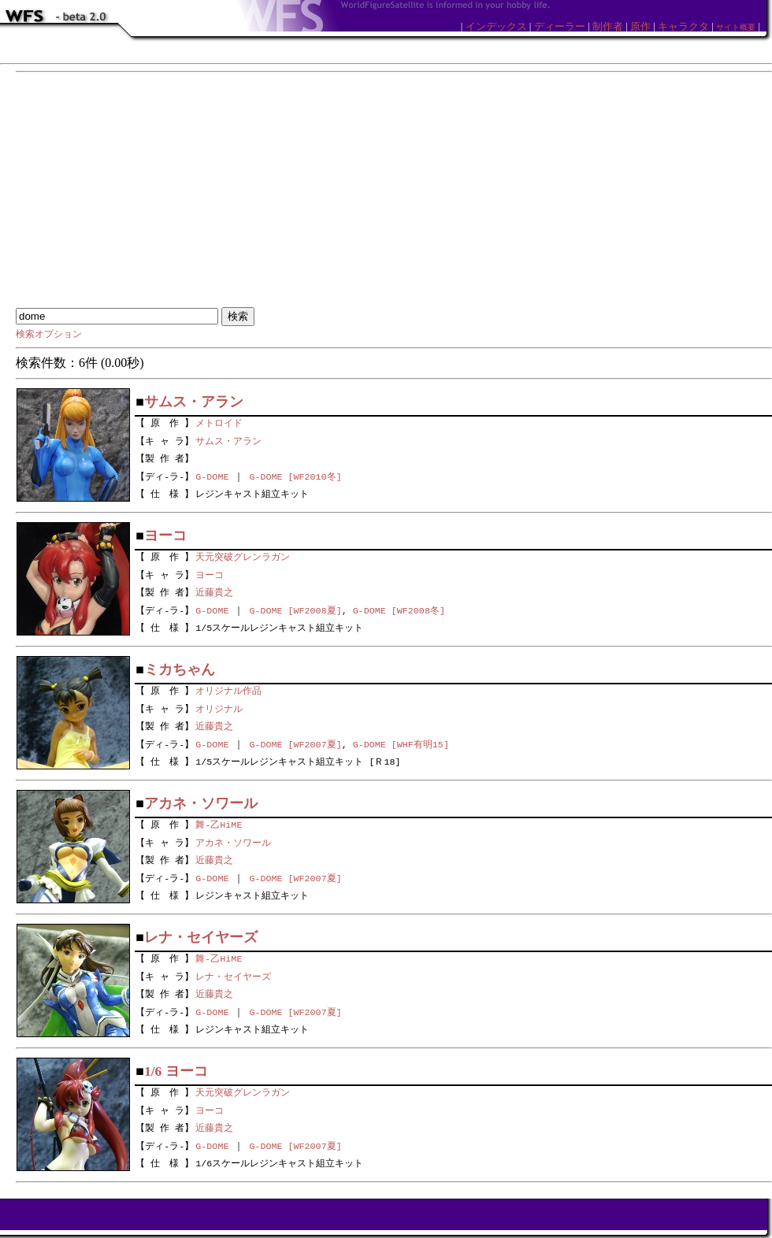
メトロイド (219, 421)
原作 (640, 26)
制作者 (607, 26)
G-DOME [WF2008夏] (295, 610)
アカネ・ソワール (233, 841)
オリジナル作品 (228, 689)
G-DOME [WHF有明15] (401, 744)
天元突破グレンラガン (242, 555)
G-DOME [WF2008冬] (399, 610)
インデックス (496, 26)
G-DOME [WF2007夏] (295, 744)
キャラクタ (683, 26)
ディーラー (559, 26)
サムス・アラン (228, 439)
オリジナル (219, 707)
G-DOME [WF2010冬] (295, 476)
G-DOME (211, 476)
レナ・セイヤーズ (233, 975)
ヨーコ (209, 573)
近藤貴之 (214, 591)
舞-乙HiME (218, 823)
